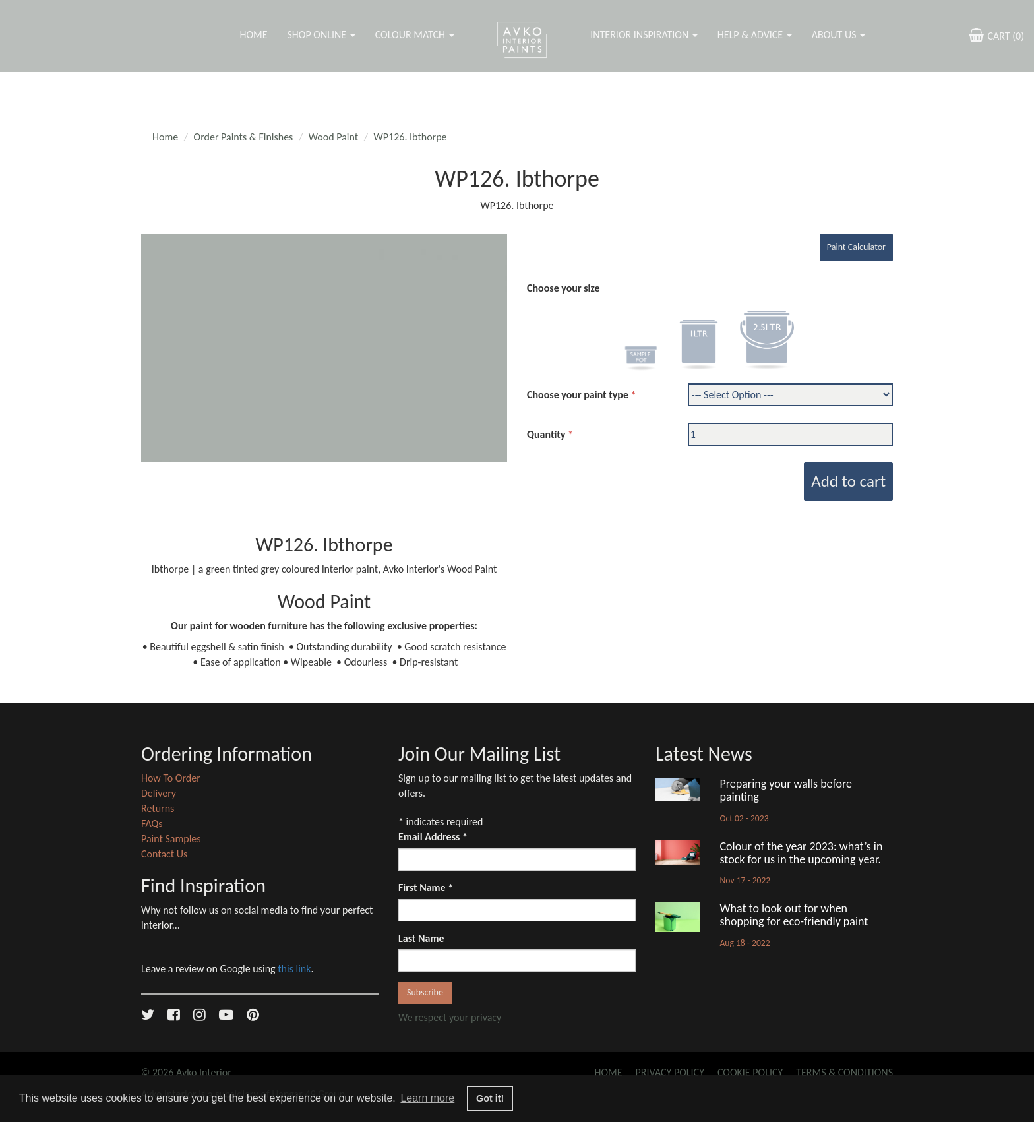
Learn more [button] (427, 1098)
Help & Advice (754, 34)
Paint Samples (171, 838)
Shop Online (321, 34)
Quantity (546, 434)
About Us (838, 34)
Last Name (421, 938)
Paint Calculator (856, 247)
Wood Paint (333, 137)
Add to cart (848, 481)
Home (253, 34)
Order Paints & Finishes (243, 137)
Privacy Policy (670, 1072)
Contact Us (164, 854)
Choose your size (563, 288)
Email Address (433, 836)
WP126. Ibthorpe (410, 137)
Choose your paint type (577, 395)
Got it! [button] (490, 1098)
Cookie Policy (750, 1072)
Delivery (158, 793)
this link (294, 968)
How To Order (170, 778)
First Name (425, 887)
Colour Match (414, 34)
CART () (994, 35)
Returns (157, 808)
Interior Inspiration (644, 34)
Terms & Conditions (844, 1072)
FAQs (152, 823)
